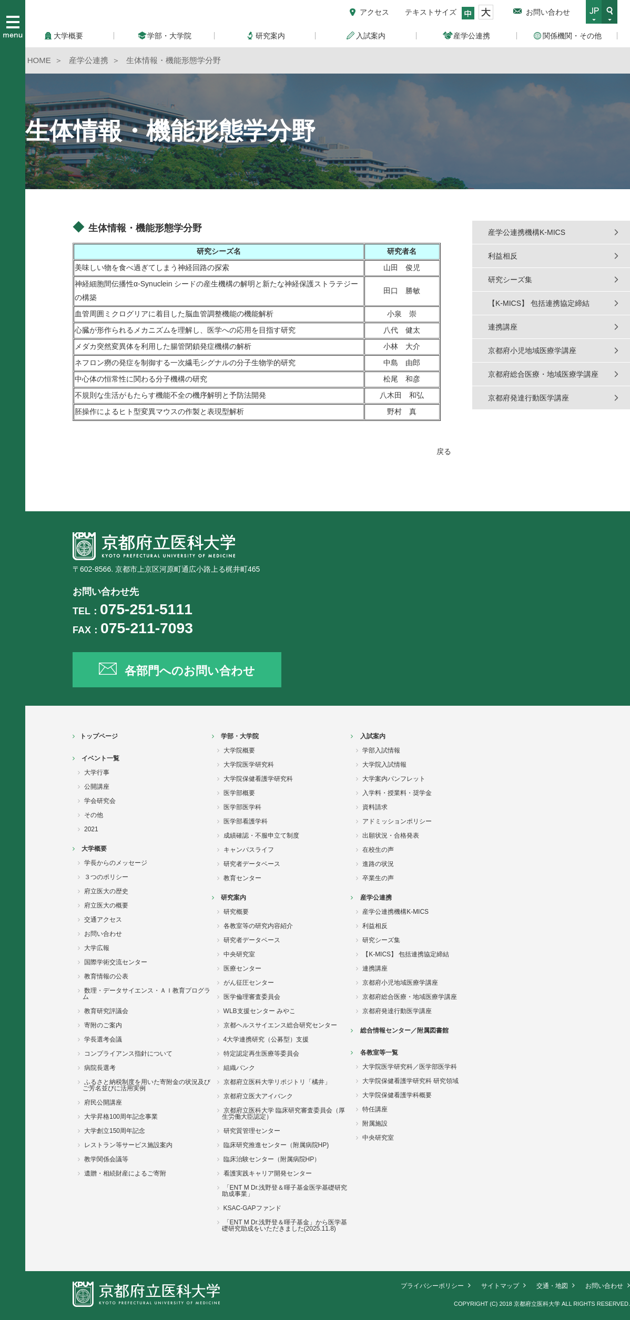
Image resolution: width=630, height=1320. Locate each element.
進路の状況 (378, 864)
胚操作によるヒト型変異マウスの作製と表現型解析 (159, 411)
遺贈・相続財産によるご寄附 (125, 1173)
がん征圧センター (248, 982)
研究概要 (236, 912)
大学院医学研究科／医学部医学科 (409, 1067)
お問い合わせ (548, 12)
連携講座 (502, 327)
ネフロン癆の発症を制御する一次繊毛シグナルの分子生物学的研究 (185, 362)
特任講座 (375, 1109)
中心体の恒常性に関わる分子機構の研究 (141, 379)
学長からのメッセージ (115, 863)
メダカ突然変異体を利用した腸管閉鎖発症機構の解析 (163, 346)
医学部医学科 (242, 807)
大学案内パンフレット (393, 779)
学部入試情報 (381, 750)
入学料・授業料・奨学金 (397, 793)
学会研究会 (100, 801)
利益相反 (502, 256)
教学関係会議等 (106, 1159)
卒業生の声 (378, 878)
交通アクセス (103, 919)
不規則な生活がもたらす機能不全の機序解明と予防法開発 (174, 395)
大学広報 (96, 948)
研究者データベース (251, 864)
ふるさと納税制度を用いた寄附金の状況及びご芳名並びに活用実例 (146, 1085)
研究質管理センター (251, 1131)
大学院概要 (239, 750)
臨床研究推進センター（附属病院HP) (276, 1145)
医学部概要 (239, 793)
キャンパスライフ (248, 850)
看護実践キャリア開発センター (267, 1173)
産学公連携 (376, 897)
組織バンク (239, 1068)
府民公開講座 (103, 1102)
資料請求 (375, 807)
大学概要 (94, 848)
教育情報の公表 (106, 976)
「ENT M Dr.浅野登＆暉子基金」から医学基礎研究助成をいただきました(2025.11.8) (285, 1225)
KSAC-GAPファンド (252, 1208)
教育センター (242, 878)
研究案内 (233, 897)
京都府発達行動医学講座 (528, 398)
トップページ (99, 736)
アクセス (374, 12)
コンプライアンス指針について (128, 1053)
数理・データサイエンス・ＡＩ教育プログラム (146, 993)
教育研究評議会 (106, 1011)
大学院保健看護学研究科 (258, 779)
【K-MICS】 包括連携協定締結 (539, 303)
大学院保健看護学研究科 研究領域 (410, 1081)
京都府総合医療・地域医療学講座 (543, 374)
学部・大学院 (240, 736)
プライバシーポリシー (432, 1286)
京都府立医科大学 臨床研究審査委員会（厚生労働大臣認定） (283, 1113)
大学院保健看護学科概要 (397, 1095)
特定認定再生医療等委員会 (261, 1053)
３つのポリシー (106, 877)
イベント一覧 (100, 758)
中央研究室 (239, 954)
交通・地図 (552, 1286)
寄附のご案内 (103, 1025)
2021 (91, 829)
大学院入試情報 (384, 764)
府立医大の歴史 (106, 891)
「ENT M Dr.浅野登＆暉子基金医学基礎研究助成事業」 (285, 1190)
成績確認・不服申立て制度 (261, 835)
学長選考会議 (103, 1039)
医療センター (242, 968)
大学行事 (96, 772)
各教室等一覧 (379, 1052)
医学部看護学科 (245, 821)
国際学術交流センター (115, 962)
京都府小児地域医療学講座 (532, 350)
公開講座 (96, 786)
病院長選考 (100, 1068)
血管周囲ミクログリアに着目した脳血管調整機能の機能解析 (174, 314)
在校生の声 (378, 850)
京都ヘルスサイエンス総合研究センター (280, 1025)
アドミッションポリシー (397, 821)
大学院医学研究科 (248, 764)
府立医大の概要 (106, 905)
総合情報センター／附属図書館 (404, 1030)
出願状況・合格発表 (390, 835)
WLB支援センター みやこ (259, 1011)
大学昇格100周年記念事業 (121, 1116)
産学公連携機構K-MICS (526, 232)
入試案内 (372, 736)
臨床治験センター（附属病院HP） (272, 1159)
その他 (93, 815)
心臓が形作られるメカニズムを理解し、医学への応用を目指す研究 (185, 330)
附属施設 (375, 1123)
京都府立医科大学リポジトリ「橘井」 (277, 1082)
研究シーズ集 (510, 279)
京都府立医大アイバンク (258, 1096)
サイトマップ (500, 1286)
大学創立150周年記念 (114, 1131)
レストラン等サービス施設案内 (128, 1145)
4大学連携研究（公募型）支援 (266, 1039)
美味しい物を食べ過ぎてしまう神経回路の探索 (152, 267)
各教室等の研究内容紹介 (258, 926)
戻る (443, 451)
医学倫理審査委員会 (251, 997)
